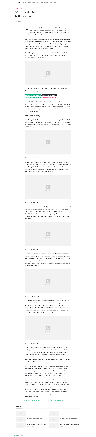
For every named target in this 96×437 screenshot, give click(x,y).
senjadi (15, 435)
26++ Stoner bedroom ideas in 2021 (68, 418)
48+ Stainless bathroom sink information (36, 424)
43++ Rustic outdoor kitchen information (69, 424)
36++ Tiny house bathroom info (67, 412)
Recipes (46, 2)
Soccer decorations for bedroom (34, 97)
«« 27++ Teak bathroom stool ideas (32, 400)
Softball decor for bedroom (49, 95)
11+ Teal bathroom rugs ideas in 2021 (36, 412)
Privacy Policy (35, 2)
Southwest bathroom (49, 97)
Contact (24, 2)
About (41, 2)
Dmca (29, 2)
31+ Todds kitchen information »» (55, 400)
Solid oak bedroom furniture (33, 95)
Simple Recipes (53, 2)
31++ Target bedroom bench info (34, 418)
